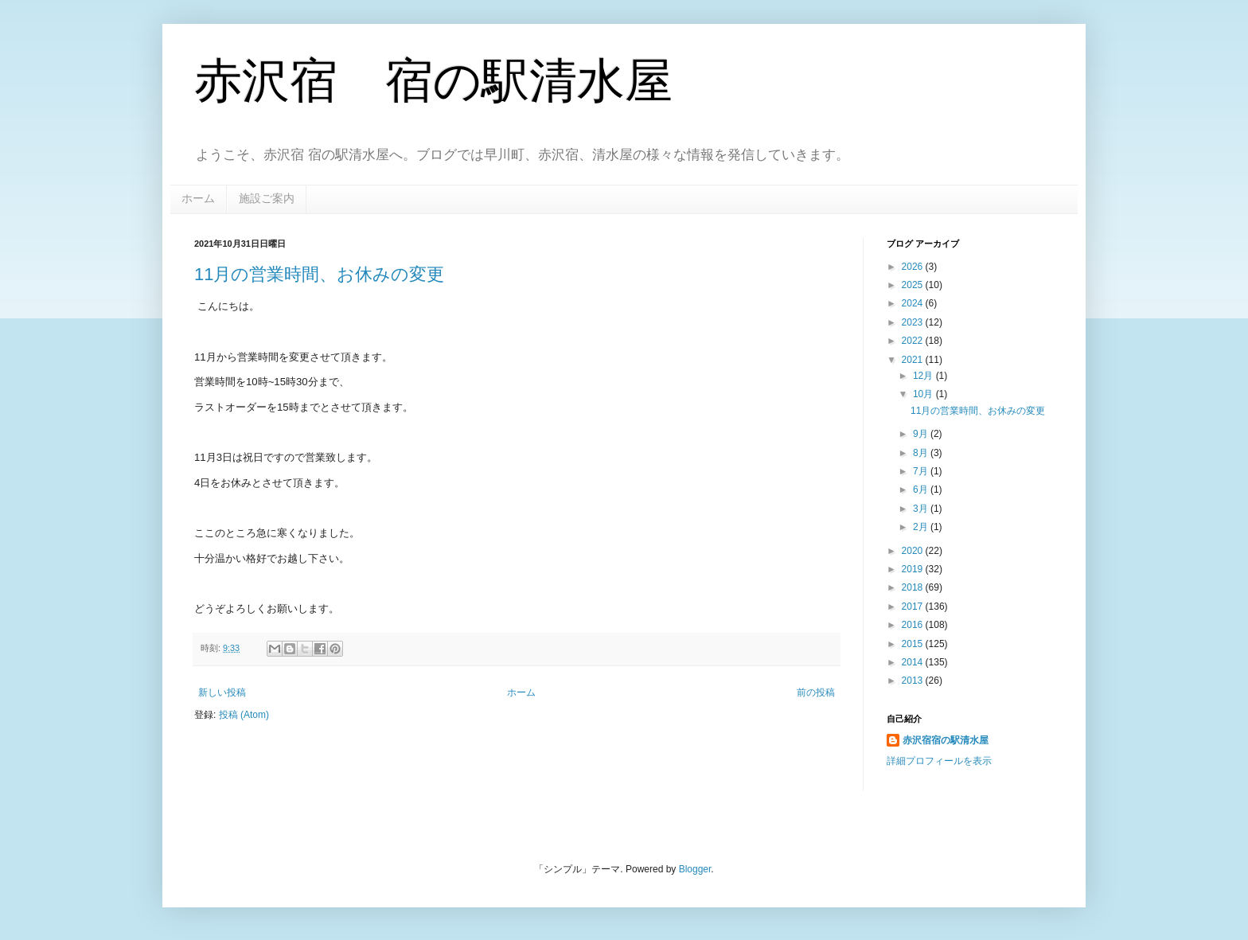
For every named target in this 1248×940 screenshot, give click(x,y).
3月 (921, 508)
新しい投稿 (222, 692)
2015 (914, 643)
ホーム (198, 198)
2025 (914, 285)
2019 (914, 569)
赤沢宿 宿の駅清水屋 (433, 80)
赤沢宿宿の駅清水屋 (946, 740)
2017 (914, 606)
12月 (924, 375)
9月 (921, 433)
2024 (914, 303)
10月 (924, 394)
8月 (921, 452)
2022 (914, 340)
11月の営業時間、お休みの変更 (319, 274)
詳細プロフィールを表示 (939, 760)
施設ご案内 (266, 198)
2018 (914, 587)
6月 (921, 489)
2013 (914, 680)
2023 (914, 322)
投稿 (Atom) (244, 714)
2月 (921, 526)
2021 (914, 359)
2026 (914, 266)
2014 (914, 662)
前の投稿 (816, 692)
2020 (914, 550)
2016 (914, 624)
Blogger (695, 869)
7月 (921, 471)
